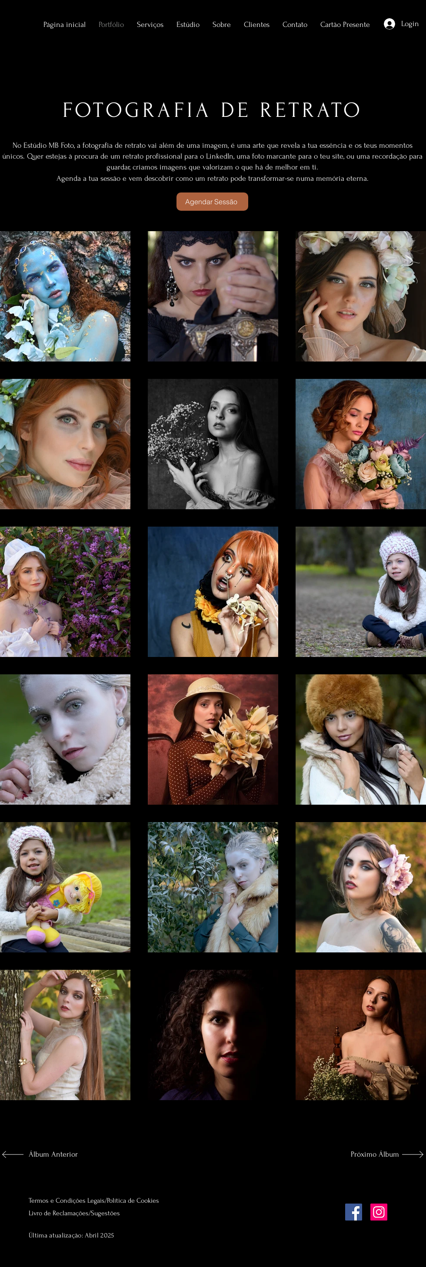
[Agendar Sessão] (212, 201)
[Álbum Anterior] (57, 1154)
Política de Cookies (133, 1200)
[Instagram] (378, 1212)
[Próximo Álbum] (370, 1154)
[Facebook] (353, 1212)
